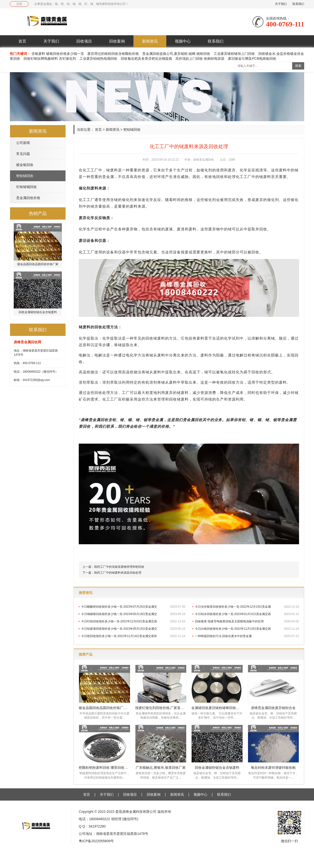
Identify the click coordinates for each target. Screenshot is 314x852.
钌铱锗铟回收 (26, 187)
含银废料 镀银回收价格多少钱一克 (58, 54)
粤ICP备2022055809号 (96, 841)
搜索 (298, 66)
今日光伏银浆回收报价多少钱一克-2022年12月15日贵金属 (247, 606)
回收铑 (175, 399)
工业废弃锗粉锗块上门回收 (234, 54)
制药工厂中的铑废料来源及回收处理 (117, 572)
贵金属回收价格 (28, 198)
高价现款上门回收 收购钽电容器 (199, 58)
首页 (22, 41)
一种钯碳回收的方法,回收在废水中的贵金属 (247, 636)
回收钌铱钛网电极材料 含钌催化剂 (50, 58)
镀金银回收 (24, 165)
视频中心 (183, 41)
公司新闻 (23, 143)
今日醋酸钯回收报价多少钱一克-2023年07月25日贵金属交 (133, 606)
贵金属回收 (98, 420)
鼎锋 (85, 420)
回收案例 (117, 41)
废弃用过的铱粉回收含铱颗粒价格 (113, 54)
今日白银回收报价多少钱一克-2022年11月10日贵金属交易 (247, 628)
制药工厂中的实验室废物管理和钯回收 (119, 566)
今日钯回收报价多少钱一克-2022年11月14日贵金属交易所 (133, 636)
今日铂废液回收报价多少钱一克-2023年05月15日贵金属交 (133, 628)
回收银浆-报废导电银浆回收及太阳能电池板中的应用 (247, 621)
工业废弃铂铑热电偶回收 (98, 58)
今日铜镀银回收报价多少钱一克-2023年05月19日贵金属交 (133, 614)
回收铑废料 (155, 338)
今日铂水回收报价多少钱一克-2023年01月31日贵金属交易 (247, 614)
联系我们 (298, 4)
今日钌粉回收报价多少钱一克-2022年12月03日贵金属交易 (133, 621)
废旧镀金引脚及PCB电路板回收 (252, 58)
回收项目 (84, 41)
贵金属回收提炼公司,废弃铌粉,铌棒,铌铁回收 (176, 54)
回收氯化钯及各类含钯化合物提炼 (146, 58)
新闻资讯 (150, 41)
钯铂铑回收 (24, 176)
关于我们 (281, 4)
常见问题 (23, 154)
